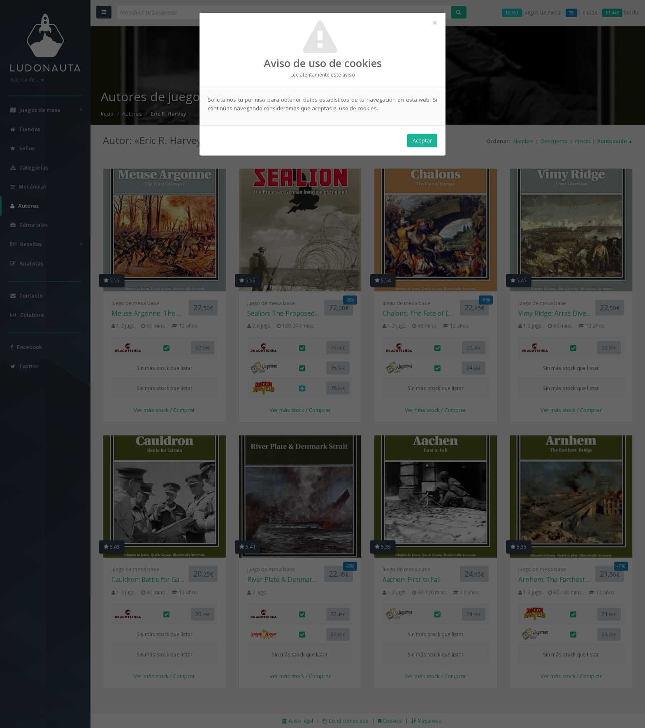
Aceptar (422, 140)
